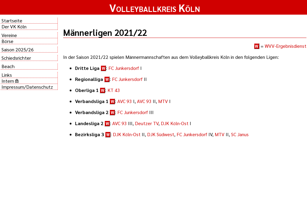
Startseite (11, 20)
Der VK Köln (14, 26)
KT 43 (113, 90)
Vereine (9, 35)
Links (6, 75)
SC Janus (240, 134)
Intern (9, 81)
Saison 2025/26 (17, 49)
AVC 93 (124, 101)
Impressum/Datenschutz (27, 87)
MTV (163, 101)
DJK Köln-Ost (174, 123)
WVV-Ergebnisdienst (285, 46)
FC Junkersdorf (123, 68)
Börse (7, 41)
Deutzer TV (146, 123)
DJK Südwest (160, 134)
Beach (8, 66)
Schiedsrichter (16, 58)
